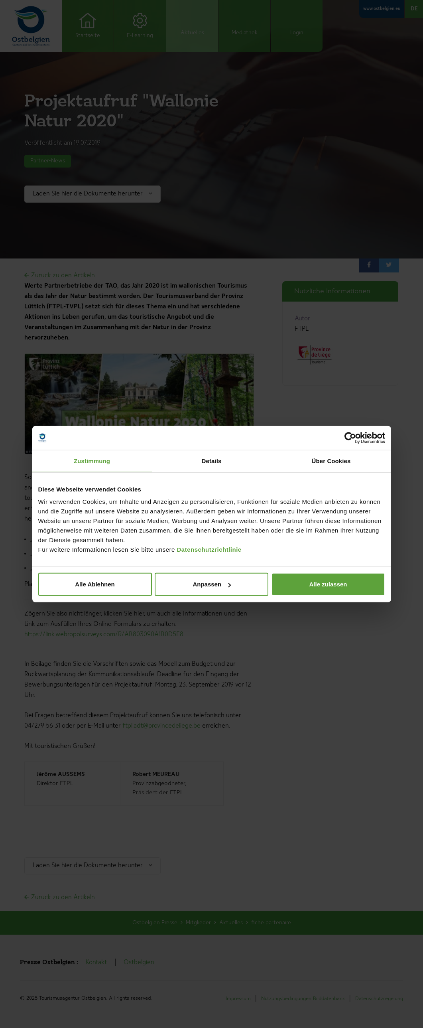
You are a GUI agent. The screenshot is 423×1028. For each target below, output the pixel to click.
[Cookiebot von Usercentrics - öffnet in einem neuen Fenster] (350, 438)
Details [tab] (212, 460)
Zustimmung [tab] (92, 460)
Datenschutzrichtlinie (209, 549)
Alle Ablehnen (94, 584)
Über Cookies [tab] (331, 460)
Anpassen (212, 584)
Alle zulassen (328, 584)
